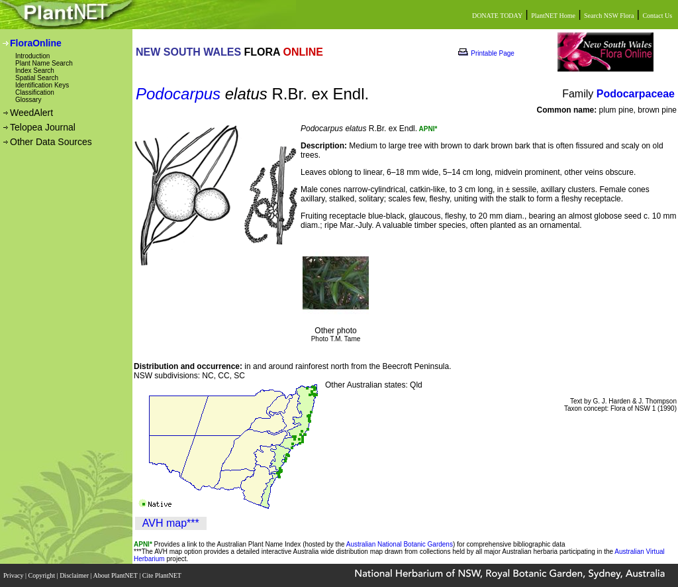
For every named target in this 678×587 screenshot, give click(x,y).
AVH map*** (170, 523)
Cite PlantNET (162, 575)
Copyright (42, 575)
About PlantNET (116, 575)
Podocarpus (178, 94)
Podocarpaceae (636, 93)
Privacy (14, 575)
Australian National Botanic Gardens (399, 544)
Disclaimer (75, 575)
